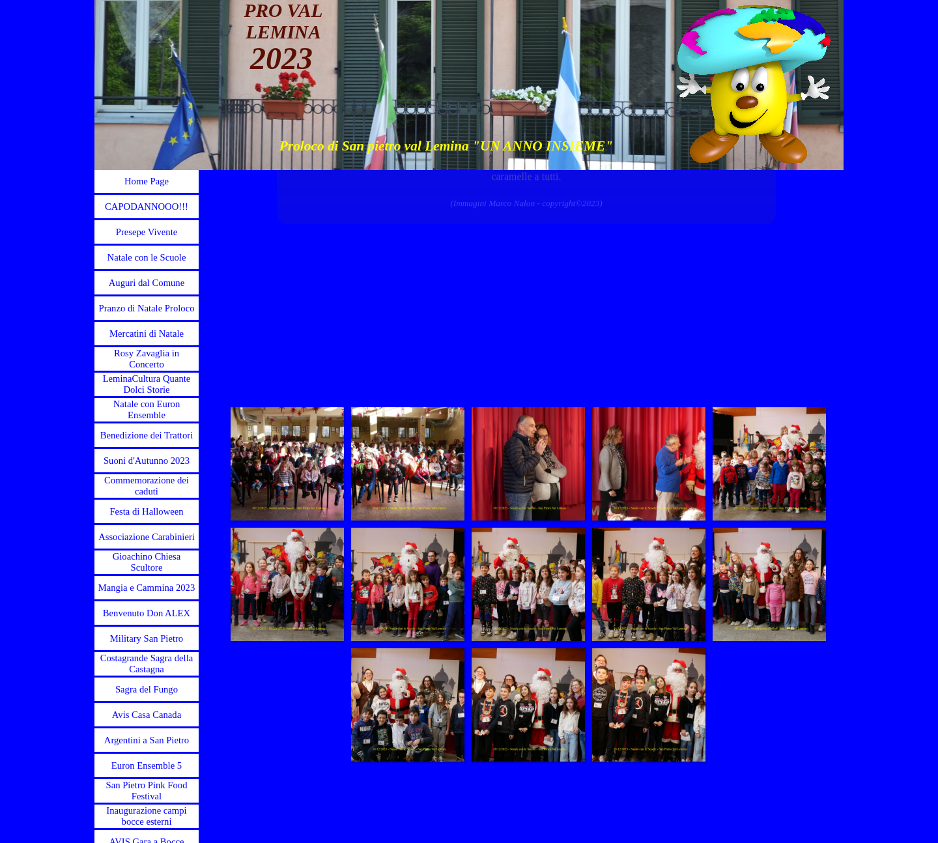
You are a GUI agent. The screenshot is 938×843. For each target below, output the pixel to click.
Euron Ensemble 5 (146, 765)
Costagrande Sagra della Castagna (146, 663)
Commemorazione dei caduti (146, 485)
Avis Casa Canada (146, 714)
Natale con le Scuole (146, 257)
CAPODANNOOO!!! (146, 206)
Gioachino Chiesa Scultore (147, 562)
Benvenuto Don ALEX (146, 613)
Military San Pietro (146, 638)
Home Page (146, 181)
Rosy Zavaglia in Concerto (146, 358)
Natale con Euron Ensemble (146, 409)
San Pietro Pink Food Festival (146, 790)
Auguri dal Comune (146, 283)
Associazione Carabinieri (146, 537)
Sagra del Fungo (146, 689)
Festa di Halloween (146, 511)
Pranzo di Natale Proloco (147, 308)
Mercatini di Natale (146, 333)
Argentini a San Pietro (146, 740)
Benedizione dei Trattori (146, 435)
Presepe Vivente (147, 232)
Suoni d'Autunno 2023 (147, 460)
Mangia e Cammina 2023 (146, 587)
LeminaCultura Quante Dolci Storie (147, 384)
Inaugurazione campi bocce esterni (146, 816)
